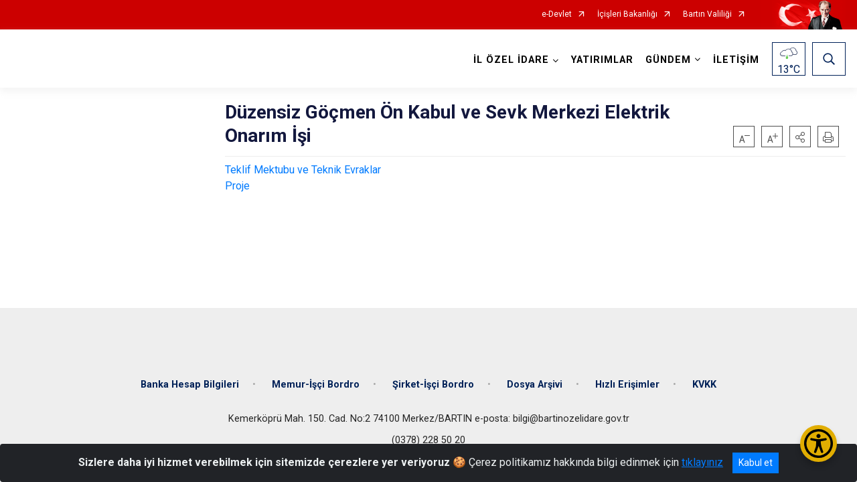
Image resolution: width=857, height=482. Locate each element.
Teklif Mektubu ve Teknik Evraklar (303, 169)
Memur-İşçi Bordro (316, 383)
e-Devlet (557, 14)
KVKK (704, 383)
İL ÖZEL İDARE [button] (511, 60)
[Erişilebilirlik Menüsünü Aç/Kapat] (818, 443)
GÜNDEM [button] (668, 60)
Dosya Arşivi (534, 383)
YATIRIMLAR (602, 60)
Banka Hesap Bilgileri (190, 383)
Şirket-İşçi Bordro (433, 383)
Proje (237, 185)
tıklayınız (702, 462)
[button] (800, 136)
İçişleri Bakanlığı (627, 14)
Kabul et (755, 462)
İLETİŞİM (736, 60)
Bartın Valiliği (707, 14)
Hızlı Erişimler (627, 383)
